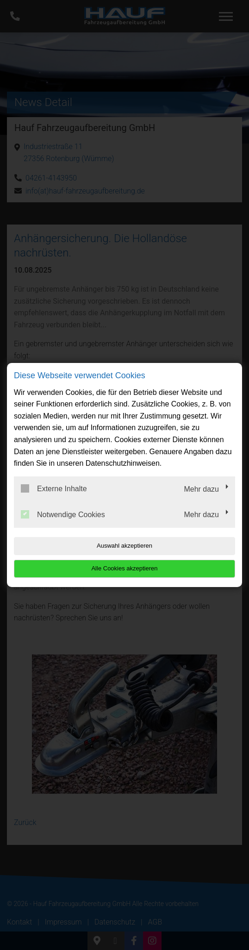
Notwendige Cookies (63, 514)
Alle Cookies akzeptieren (124, 568)
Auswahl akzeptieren (124, 545)
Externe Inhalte (54, 488)
